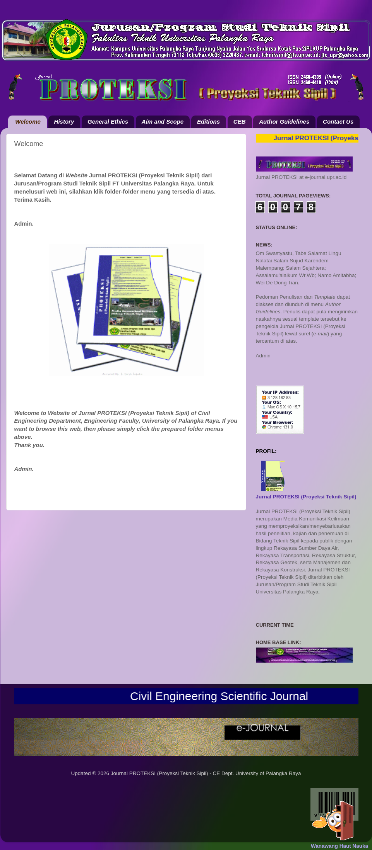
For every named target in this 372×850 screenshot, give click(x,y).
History (64, 121)
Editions (208, 121)
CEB (239, 121)
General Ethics (107, 121)
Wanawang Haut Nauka (339, 846)
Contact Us (338, 121)
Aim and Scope (162, 121)
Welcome (28, 121)
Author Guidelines (284, 121)
